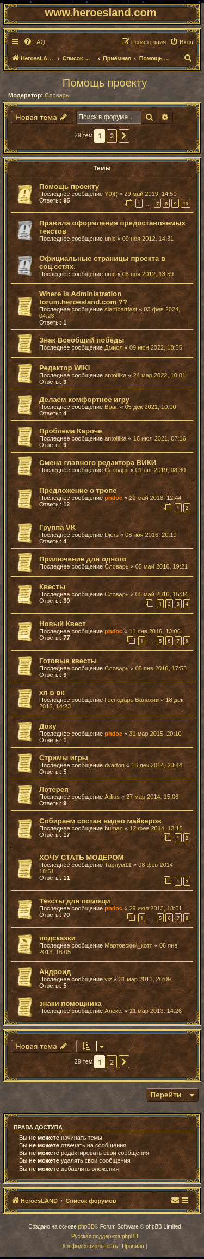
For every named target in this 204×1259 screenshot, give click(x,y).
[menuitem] (34, 41)
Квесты (52, 587)
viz (108, 979)
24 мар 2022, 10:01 (159, 375)
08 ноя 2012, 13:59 (148, 274)
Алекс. (113, 1010)
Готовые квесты (68, 661)
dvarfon (114, 765)
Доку (48, 726)
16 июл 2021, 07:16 (159, 438)
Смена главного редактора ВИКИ (97, 463)
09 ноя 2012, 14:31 (148, 238)
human (113, 828)
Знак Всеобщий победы (81, 340)
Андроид (55, 972)
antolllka (115, 375)
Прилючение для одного (83, 559)
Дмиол (113, 347)
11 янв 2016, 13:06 (154, 631)
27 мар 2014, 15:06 (152, 796)
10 (185, 203)
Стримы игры (63, 758)
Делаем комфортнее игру (84, 399)
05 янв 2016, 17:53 (161, 668)
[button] (124, 135)
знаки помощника (70, 1003)
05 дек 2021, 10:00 (150, 407)
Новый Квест (62, 624)
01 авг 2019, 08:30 (160, 470)
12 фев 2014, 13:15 (155, 828)
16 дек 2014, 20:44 (156, 765)
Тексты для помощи (74, 901)
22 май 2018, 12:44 (155, 497)
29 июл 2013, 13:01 (155, 908)
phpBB (86, 1227)
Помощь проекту (105, 83)
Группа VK (57, 527)
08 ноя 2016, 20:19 (151, 534)
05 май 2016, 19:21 (161, 566)
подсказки (57, 938)
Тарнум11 (118, 864)
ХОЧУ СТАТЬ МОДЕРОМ (81, 857)
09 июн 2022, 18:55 (155, 347)
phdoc (113, 497)
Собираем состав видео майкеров (100, 821)
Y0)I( (111, 194)
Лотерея (54, 789)
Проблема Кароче (70, 431)
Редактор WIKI (64, 368)
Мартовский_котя (128, 945)
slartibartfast (120, 309)
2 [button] (112, 135)
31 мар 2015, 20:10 (155, 733)
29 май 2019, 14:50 (150, 194)
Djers (111, 534)
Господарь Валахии (131, 699)
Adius (112, 796)
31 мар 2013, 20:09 (145, 979)
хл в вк (51, 692)
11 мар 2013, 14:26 (155, 1010)
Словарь (57, 95)
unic (109, 238)
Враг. (111, 407)
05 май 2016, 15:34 (161, 594)
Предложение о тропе (78, 490)
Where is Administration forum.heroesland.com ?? (83, 298)
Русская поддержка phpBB (104, 1236)
